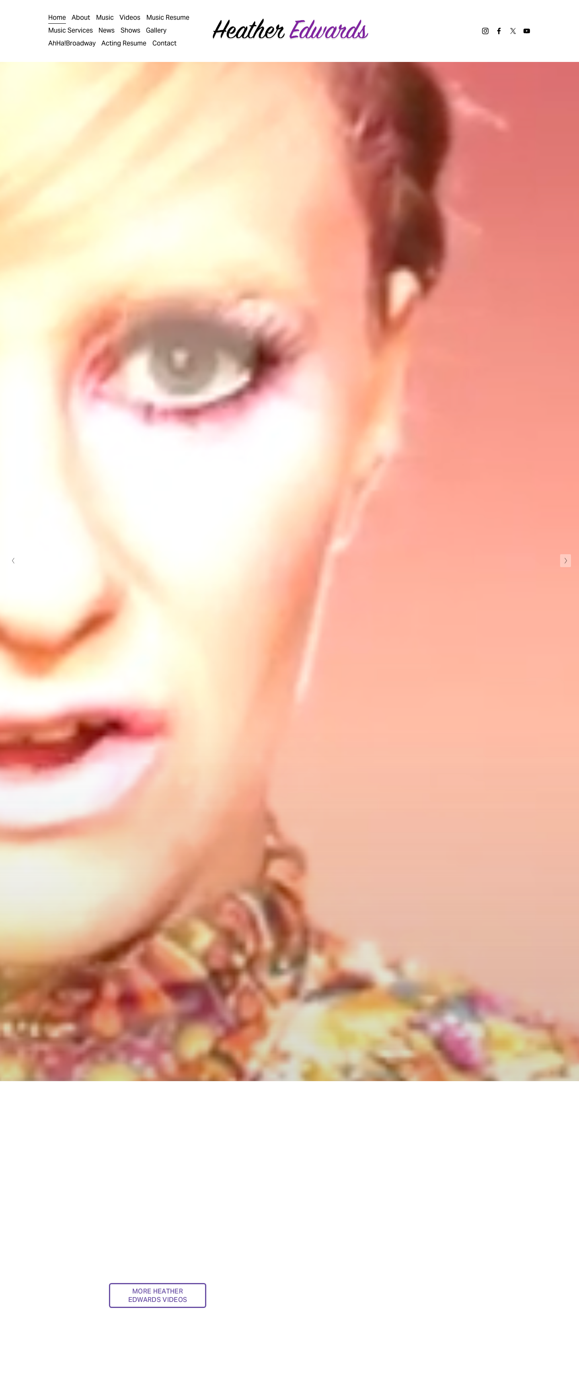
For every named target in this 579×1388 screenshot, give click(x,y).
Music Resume (167, 17)
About (81, 17)
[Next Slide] (565, 560)
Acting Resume (123, 43)
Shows (130, 30)
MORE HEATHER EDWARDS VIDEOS (157, 1295)
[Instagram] (485, 31)
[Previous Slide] (13, 560)
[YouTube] (527, 31)
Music (105, 17)
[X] (513, 31)
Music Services (70, 30)
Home (57, 17)
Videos (129, 17)
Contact (164, 43)
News (107, 30)
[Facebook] (499, 31)
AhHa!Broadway (72, 43)
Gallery (156, 30)
